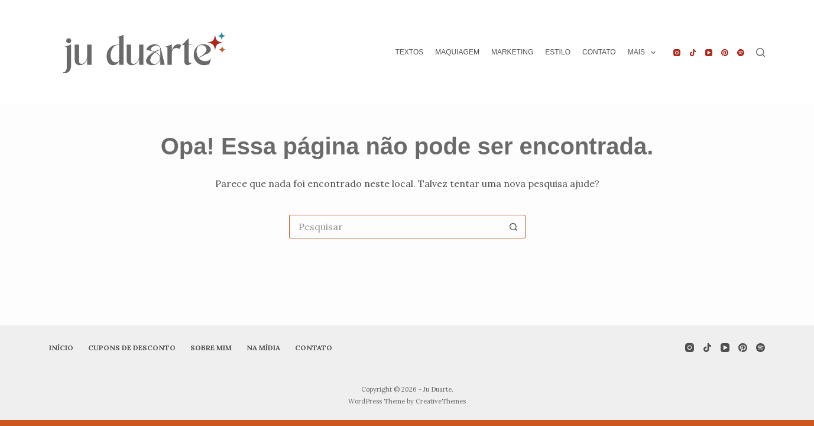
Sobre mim (211, 347)
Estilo (557, 52)
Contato (599, 52)
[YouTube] (708, 52)
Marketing (512, 52)
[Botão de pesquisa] (514, 226)
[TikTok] (692, 52)
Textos (409, 52)
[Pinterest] (724, 52)
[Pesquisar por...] (395, 226)
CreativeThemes (441, 401)
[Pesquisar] (760, 52)
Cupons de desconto (132, 347)
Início (61, 347)
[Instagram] (676, 52)
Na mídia (263, 347)
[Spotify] (740, 52)
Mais (644, 53)
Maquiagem (457, 52)
